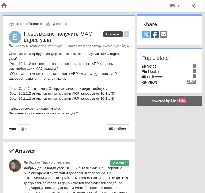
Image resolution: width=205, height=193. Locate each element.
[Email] (163, 34)
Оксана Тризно (40, 162)
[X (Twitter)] (146, 34)
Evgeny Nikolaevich (28, 46)
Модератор (92, 46)
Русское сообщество (25, 24)
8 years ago (62, 162)
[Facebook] (155, 34)
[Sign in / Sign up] (193, 5)
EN (177, 6)
